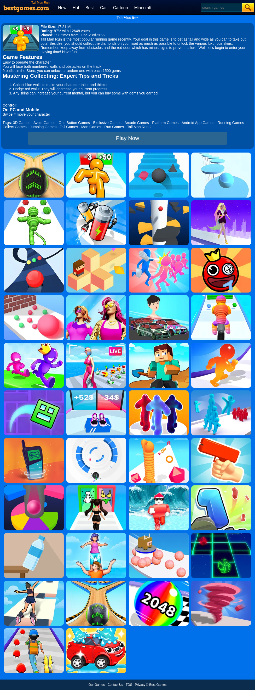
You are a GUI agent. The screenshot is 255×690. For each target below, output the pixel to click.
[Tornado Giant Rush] (221, 582)
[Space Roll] (221, 535)
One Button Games (74, 123)
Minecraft (143, 7)
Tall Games (69, 127)
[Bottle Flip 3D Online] (34, 535)
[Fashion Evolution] (96, 297)
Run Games (114, 127)
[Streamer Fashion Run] (96, 487)
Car (103, 7)
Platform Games (165, 123)
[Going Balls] (34, 154)
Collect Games (15, 127)
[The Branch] (96, 249)
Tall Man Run (127, 18)
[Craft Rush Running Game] (159, 344)
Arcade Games (136, 123)
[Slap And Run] (159, 249)
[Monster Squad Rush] (34, 630)
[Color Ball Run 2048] (159, 582)
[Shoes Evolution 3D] (96, 392)
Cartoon (120, 7)
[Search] (221, 7)
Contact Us (115, 685)
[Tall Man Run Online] (96, 154)
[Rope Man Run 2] (221, 297)
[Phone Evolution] (34, 440)
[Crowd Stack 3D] (221, 392)
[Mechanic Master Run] (159, 297)
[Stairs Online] (159, 154)
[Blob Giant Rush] (221, 344)
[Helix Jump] (159, 202)
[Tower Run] (96, 535)
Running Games (231, 123)
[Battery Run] (96, 202)
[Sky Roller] (34, 582)
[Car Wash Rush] (96, 630)
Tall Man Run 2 (139, 127)
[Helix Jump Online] (34, 487)
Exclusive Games (107, 123)
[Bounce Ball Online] (221, 249)
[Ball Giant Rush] (34, 297)
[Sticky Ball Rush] (159, 535)
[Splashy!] (221, 154)
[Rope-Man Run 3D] (34, 202)
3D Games (21, 123)
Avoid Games (44, 123)
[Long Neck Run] (159, 440)
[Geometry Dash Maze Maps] (34, 392)
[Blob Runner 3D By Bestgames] (159, 392)
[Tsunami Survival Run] (159, 487)
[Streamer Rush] (96, 344)
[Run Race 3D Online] (34, 344)
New (62, 7)
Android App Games (198, 123)
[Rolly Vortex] (96, 440)
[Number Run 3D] (221, 487)
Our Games (97, 685)
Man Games (91, 127)
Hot (76, 7)
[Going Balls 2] (96, 582)
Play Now (127, 138)
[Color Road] (34, 249)
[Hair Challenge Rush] (221, 202)
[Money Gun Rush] (221, 440)
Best (89, 7)
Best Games (157, 685)
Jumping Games (43, 127)
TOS (129, 685)
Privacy (140, 685)
